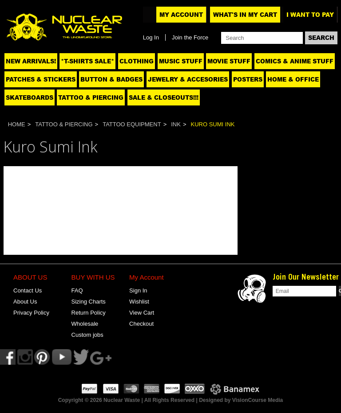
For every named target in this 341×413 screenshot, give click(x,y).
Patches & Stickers (40, 79)
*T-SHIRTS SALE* (87, 61)
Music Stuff (180, 61)
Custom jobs (87, 334)
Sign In (138, 290)
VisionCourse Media (257, 400)
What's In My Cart (245, 15)
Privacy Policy (31, 312)
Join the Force (190, 37)
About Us (25, 301)
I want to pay (310, 15)
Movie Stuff (228, 61)
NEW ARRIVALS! (31, 61)
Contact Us (27, 290)
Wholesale (85, 323)
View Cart (141, 312)
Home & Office (293, 79)
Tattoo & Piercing (90, 97)
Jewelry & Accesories (188, 79)
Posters (247, 79)
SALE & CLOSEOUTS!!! (163, 97)
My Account (181, 15)
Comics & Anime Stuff (294, 61)
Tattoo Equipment (132, 124)
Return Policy (88, 312)
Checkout (141, 323)
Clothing (136, 61)
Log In (151, 37)
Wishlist (139, 301)
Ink (176, 124)
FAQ (77, 290)
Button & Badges (111, 79)
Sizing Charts (88, 301)
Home (16, 124)
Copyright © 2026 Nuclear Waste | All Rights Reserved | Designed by (145, 400)
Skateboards (29, 97)
